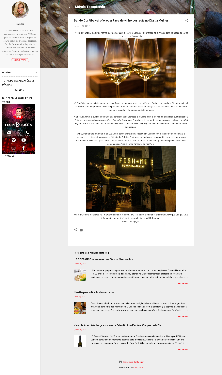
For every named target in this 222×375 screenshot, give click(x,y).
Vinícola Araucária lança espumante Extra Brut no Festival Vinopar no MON (117, 325)
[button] (186, 21)
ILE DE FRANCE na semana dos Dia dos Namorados (103, 259)
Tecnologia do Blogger (131, 362)
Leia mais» (182, 283)
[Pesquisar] (192, 7)
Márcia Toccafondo (90, 7)
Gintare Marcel (138, 367)
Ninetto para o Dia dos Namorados (94, 292)
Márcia (20, 24)
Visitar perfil (20, 60)
